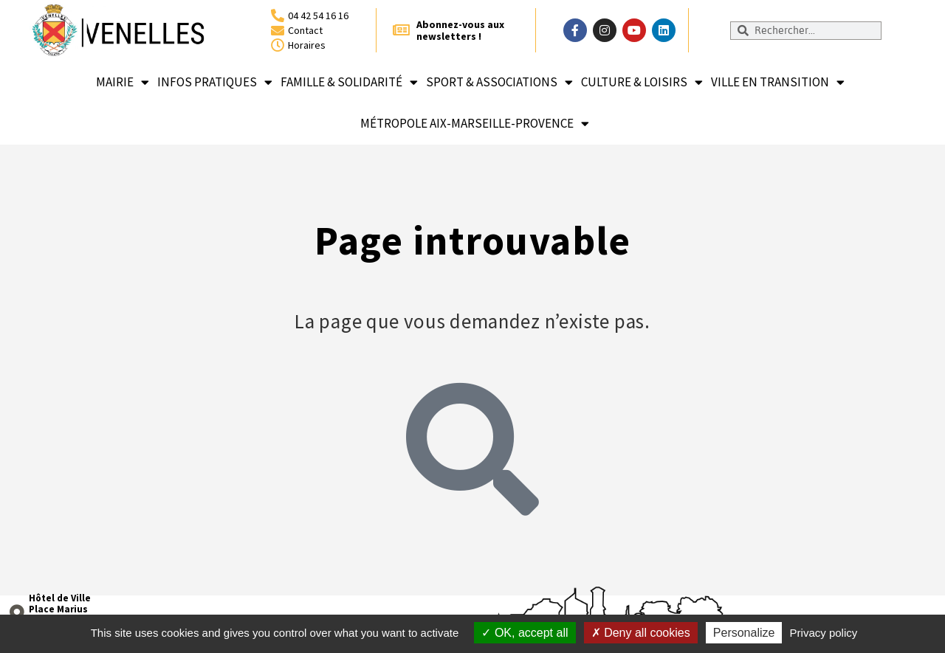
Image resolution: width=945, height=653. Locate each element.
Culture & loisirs (642, 82)
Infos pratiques (214, 82)
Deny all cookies (640, 632)
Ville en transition (778, 82)
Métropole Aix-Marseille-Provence (474, 123)
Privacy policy (824, 632)
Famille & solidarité (349, 82)
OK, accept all (524, 632)
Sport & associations (499, 82)
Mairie (122, 82)
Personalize (744, 632)
